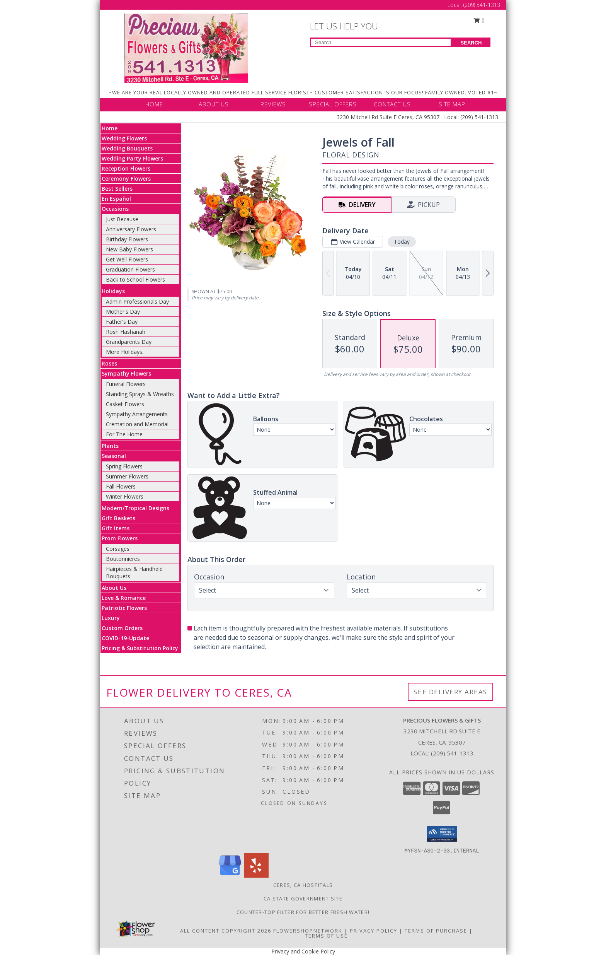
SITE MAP (452, 104)
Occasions (115, 208)
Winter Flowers (124, 496)
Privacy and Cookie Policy (303, 951)
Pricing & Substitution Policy (140, 648)
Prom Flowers (120, 538)
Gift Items (115, 528)
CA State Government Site (303, 898)
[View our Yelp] (256, 875)
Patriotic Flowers (124, 608)
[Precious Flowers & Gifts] (186, 47)
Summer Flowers (127, 476)
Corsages (117, 548)
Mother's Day (123, 311)
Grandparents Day (129, 341)
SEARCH (471, 43)
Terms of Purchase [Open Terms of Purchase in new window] (436, 930)
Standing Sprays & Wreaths (140, 394)
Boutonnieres (123, 558)
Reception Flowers (126, 168)
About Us (114, 587)
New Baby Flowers (129, 249)
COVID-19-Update (125, 638)
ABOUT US (214, 104)
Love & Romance (124, 597)
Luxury (111, 618)
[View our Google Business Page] (230, 875)
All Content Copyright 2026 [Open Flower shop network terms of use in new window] (225, 930)
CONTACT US (392, 104)
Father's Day (122, 321)
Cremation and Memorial (137, 424)
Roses (109, 363)
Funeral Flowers (126, 384)
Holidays (113, 291)
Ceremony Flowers (126, 178)
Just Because (122, 219)
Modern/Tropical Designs (135, 508)
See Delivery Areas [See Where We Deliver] (450, 691)
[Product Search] (381, 42)
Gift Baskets (118, 518)
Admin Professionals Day (137, 301)
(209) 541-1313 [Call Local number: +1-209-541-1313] (481, 5)
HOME (154, 104)
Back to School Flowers (135, 279)
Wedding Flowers (124, 138)
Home (109, 128)
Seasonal (114, 456)
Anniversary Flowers (131, 229)
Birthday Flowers (127, 239)
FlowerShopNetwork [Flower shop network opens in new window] (307, 930)
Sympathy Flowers (126, 373)
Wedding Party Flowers (132, 158)
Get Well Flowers (127, 259)
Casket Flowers (125, 404)
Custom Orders (122, 628)
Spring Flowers (124, 466)
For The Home (124, 434)
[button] (442, 834)
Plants (110, 445)
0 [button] (479, 20)
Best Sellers (117, 188)
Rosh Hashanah (125, 331)
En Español (116, 198)
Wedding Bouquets (127, 148)
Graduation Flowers (130, 269)
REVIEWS (273, 104)
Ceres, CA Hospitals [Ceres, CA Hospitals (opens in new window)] (303, 885)
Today (402, 241)
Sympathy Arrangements (137, 414)
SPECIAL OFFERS (333, 104)
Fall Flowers (121, 486)
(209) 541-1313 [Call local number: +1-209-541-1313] (452, 753)
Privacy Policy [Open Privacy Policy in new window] (373, 930)
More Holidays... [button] (126, 351)
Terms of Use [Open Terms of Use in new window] (326, 935)
